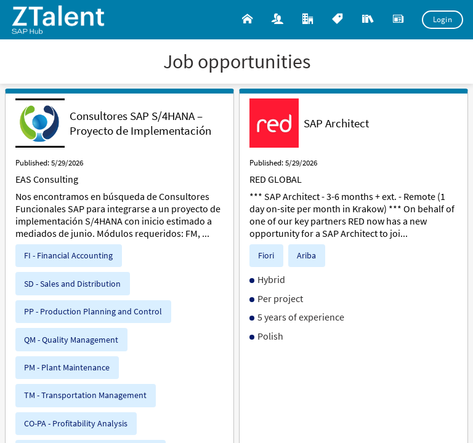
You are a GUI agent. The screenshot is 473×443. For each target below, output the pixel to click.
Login (443, 19)
